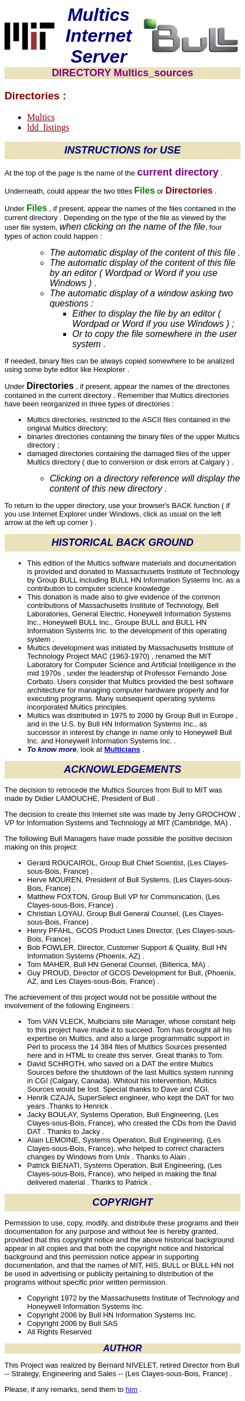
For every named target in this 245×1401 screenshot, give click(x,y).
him (132, 1389)
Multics (41, 117)
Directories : (35, 96)
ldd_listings (48, 127)
